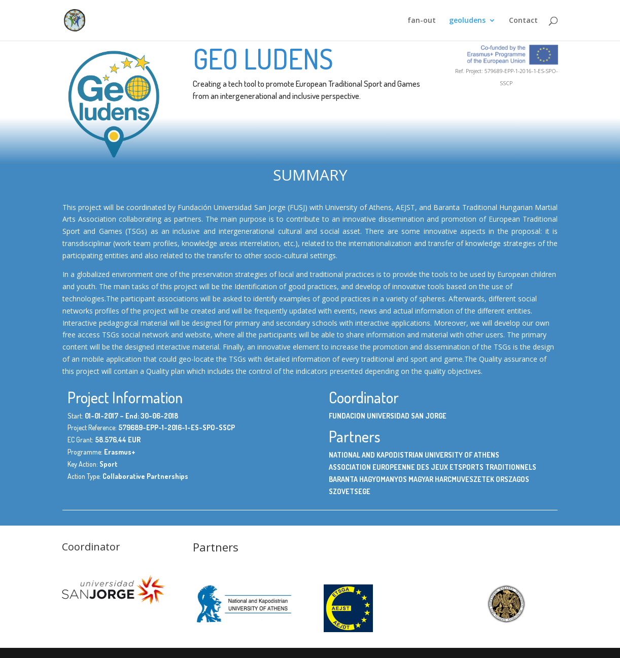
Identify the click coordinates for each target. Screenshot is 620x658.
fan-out (421, 21)
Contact (523, 21)
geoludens (467, 21)
